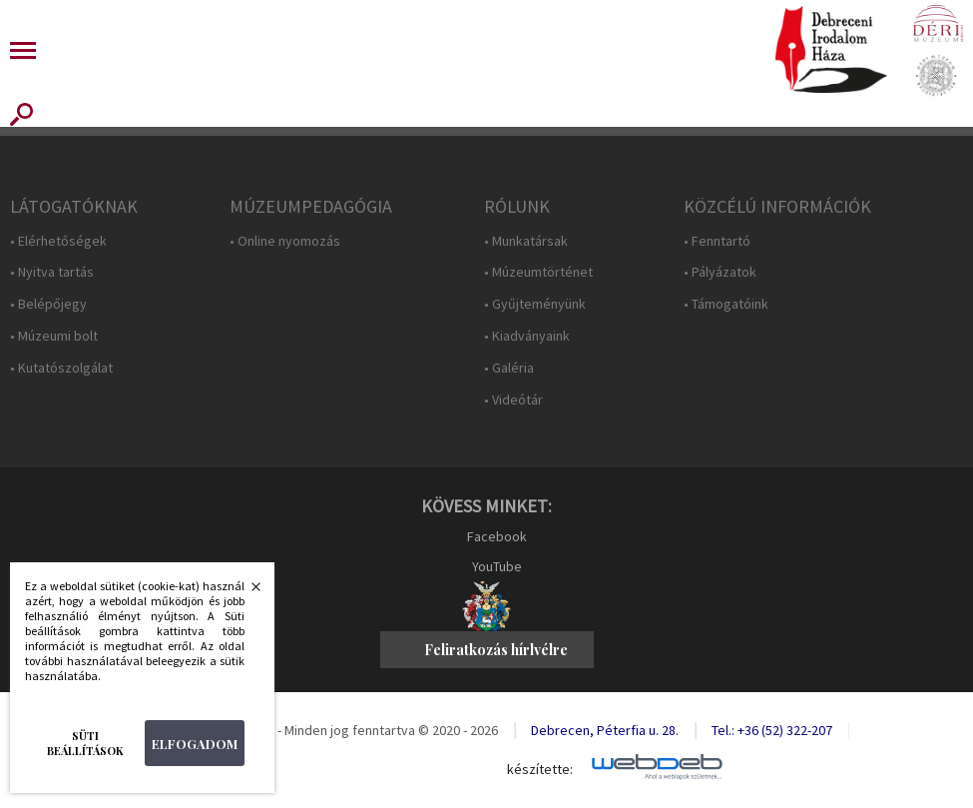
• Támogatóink (726, 304)
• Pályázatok (720, 272)
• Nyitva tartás (52, 272)
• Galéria (509, 368)
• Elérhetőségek (58, 241)
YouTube (497, 566)
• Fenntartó (717, 241)
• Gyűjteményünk (535, 304)
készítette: (540, 769)
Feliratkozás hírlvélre (496, 649)
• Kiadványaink (527, 336)
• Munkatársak (526, 241)
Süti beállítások (85, 743)
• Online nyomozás (285, 241)
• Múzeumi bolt (54, 336)
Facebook (497, 536)
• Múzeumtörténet (538, 272)
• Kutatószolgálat (61, 368)
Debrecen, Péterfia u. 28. (605, 730)
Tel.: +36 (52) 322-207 (772, 730)
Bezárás (245, 592)
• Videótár (513, 400)
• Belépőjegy (48, 304)
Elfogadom (195, 743)
